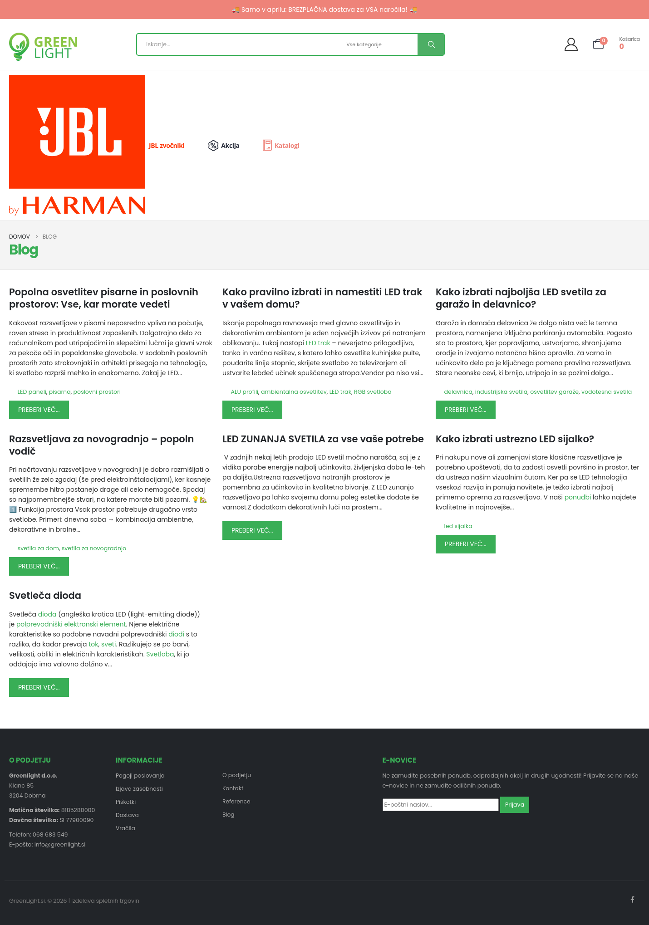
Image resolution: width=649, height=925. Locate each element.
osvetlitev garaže (554, 392)
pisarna (60, 392)
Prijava (514, 804)
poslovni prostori (97, 392)
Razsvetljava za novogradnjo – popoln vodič (101, 445)
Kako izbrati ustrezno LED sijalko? (515, 438)
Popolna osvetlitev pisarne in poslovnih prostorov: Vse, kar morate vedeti (103, 298)
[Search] (431, 44)
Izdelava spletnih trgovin (105, 900)
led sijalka (458, 526)
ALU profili (245, 392)
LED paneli (32, 392)
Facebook (632, 899)
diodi (176, 634)
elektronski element (95, 624)
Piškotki (126, 803)
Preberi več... (39, 409)
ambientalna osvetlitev (294, 392)
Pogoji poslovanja (141, 775)
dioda (47, 614)
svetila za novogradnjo (94, 548)
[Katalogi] (280, 145)
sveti (108, 644)
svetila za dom (38, 548)
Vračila (126, 830)
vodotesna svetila (606, 392)
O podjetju (237, 775)
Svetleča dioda (45, 595)
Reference (236, 802)
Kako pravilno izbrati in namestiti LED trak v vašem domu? (322, 298)
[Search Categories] (381, 44)
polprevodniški (39, 624)
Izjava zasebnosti (140, 789)
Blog (228, 816)
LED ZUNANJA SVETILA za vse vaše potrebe (323, 438)
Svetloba (160, 654)
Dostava (127, 816)
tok (93, 644)
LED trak (318, 342)
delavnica (458, 392)
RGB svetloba (373, 392)
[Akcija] (229, 145)
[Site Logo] (43, 47)
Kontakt (233, 789)
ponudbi (579, 497)
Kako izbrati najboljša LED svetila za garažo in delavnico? (521, 298)
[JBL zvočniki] (104, 145)
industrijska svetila (501, 392)
